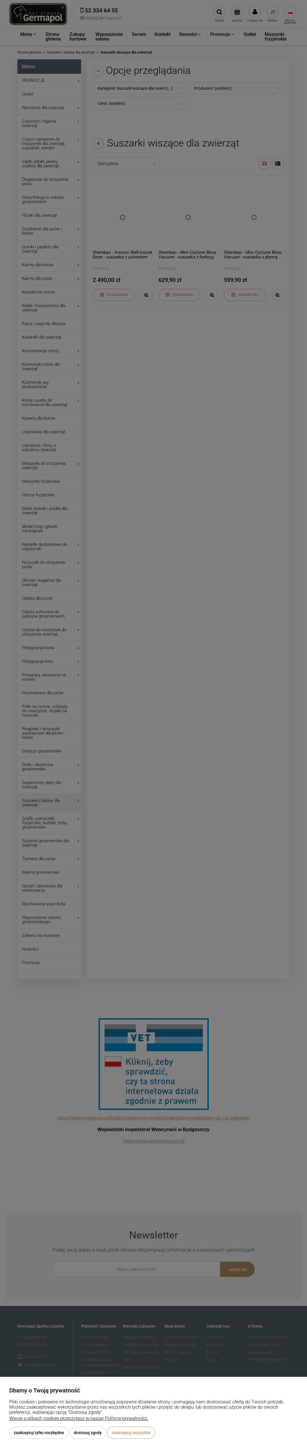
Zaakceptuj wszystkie (131, 1432)
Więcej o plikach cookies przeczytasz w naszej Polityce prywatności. (78, 1418)
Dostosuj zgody (88, 1432)
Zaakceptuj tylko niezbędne (39, 1432)
